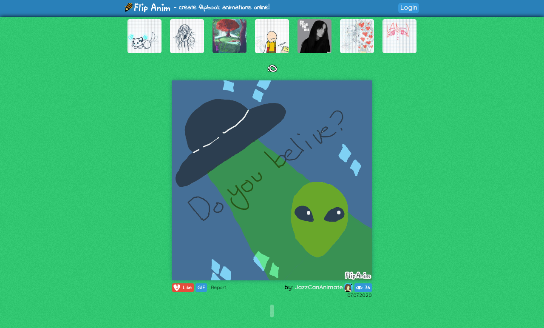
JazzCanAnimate (324, 287)
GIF (201, 288)
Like (182, 287)
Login (408, 7)
